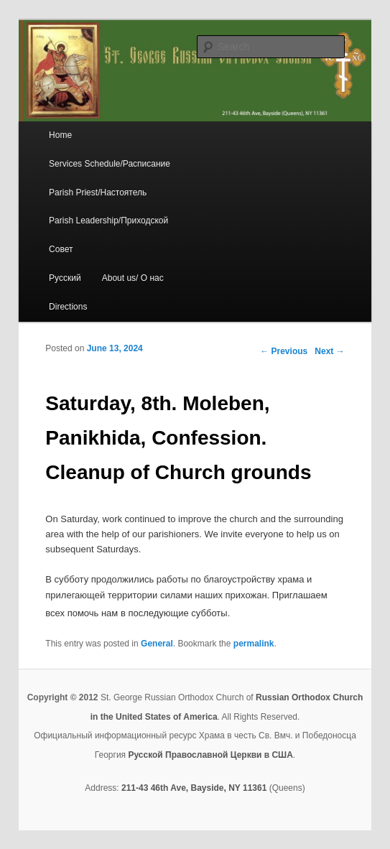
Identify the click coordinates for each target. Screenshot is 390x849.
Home (60, 135)
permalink (253, 644)
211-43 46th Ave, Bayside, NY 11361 (193, 788)
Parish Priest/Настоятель (98, 192)
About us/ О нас (133, 278)
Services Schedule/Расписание (109, 164)
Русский (65, 278)
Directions (68, 307)
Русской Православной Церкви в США (210, 755)
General (157, 644)
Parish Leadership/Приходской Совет (108, 234)
